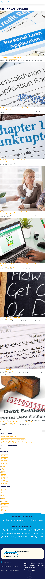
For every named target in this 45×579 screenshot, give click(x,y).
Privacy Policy (25, 563)
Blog (7, 59)
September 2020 (4, 481)
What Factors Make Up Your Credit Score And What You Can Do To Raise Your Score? (18, 442)
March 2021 (3, 474)
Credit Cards (4, 495)
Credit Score (11, 267)
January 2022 (4, 461)
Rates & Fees (33, 563)
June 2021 (3, 472)
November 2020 (4, 478)
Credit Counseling (12, 213)
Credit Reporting (4, 498)
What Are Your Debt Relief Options (10, 317)
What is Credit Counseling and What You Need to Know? (16, 212)
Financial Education (5, 507)
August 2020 (4, 483)
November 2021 (4, 464)
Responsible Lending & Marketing (34, 570)
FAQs (24, 569)
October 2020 (4, 480)
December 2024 (4, 454)
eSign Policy (25, 565)
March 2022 (3, 458)
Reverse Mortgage (5, 510)
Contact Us (32, 565)
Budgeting (3, 492)
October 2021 (4, 466)
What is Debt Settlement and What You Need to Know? (16, 421)
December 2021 (4, 463)
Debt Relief (11, 319)
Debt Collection (4, 501)
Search (1, 429)
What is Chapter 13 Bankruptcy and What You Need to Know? (17, 160)
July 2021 (3, 471)
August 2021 (4, 469)
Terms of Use (33, 567)
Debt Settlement (12, 423)
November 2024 (4, 455)
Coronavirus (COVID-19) (6, 493)
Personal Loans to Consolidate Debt (10, 57)
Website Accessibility (27, 567)
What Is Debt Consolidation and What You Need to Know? (16, 108)
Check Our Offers (11, 553)
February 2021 (4, 475)
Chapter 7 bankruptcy (6, 369)
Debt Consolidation (13, 59)
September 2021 (4, 468)
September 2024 (4, 457)
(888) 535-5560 (40, 563)
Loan (2, 509)
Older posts (22, 428)
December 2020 (4, 477)
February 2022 (4, 460)
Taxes (2, 512)
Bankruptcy (8, 161)
